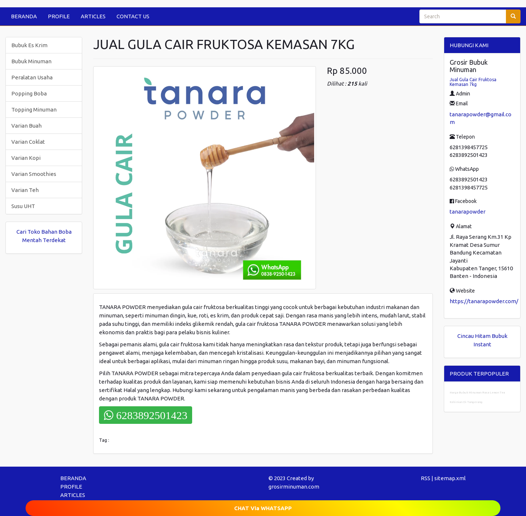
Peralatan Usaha (32, 77)
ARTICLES (93, 16)
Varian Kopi (26, 158)
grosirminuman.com (293, 486)
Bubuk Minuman (31, 61)
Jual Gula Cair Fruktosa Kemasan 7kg (473, 82)
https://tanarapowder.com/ (484, 301)
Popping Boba (29, 93)
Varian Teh (25, 190)
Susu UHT (23, 206)
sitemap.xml (450, 478)
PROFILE (59, 16)
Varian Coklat (28, 142)
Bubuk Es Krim (29, 45)
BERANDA (24, 16)
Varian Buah (26, 126)
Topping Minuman (34, 109)
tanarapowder (467, 211)
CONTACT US (133, 16)
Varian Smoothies (33, 174)
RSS (425, 478)
